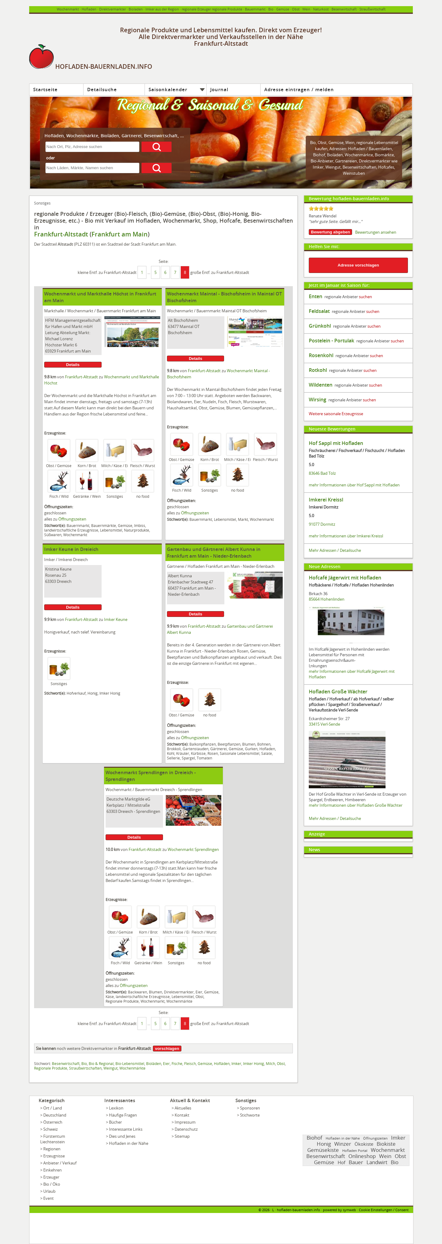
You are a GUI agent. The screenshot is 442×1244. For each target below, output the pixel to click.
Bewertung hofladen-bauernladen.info (349, 198)
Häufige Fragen (123, 1115)
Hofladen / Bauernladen (370, 148)
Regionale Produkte (50, 1068)
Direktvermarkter (112, 9)
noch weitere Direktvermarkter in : (94, 1048)
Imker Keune (115, 619)
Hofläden (222, 1063)
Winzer (342, 1143)
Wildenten (320, 384)
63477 (173, 326)
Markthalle (54, 311)
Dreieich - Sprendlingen (181, 789)
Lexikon (116, 1108)
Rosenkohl (321, 355)
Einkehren (52, 1170)
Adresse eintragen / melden (299, 89)
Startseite (45, 89)
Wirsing (317, 399)
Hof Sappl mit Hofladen (336, 443)
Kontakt (182, 1115)
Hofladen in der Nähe (128, 1143)
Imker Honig (253, 1063)
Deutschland (54, 1115)
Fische (177, 1063)
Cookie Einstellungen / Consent (384, 1209)
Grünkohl (320, 325)
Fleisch (190, 1063)
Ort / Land (52, 1108)
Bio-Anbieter (322, 161)
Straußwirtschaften (85, 1068)
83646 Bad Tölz (322, 473)
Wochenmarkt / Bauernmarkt (94, 311)
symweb (349, 1209)
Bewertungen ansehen (375, 232)
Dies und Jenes (122, 1136)
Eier (166, 1063)
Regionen (51, 1149)
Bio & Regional (101, 1063)
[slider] (321, 208)
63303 (50, 581)
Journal (219, 89)
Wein (306, 9)
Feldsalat (319, 311)
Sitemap (182, 1136)
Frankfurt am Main (119, 234)
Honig (324, 1143)
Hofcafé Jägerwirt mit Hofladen (345, 577)
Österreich (52, 1122)
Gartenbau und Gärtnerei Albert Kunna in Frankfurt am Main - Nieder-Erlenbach (214, 552)
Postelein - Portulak (331, 340)
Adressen (337, 148)
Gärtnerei (175, 566)
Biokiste (386, 1143)
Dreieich (80, 559)
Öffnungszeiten (72, 519)
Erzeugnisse (54, 1156)
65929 (50, 351)
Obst (322, 142)
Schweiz (50, 1129)
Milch (270, 1063)
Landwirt (376, 1162)
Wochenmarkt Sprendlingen (193, 849)
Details (72, 364)
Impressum (185, 1122)
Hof (341, 1162)
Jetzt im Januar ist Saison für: (339, 285)
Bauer (356, 1162)
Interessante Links (125, 1129)
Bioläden (335, 155)
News (314, 849)
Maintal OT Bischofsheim (244, 311)
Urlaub (49, 1191)
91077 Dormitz (322, 524)
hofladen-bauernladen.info (298, 1209)
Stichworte (250, 1115)
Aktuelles (183, 1108)
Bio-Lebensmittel (129, 1063)
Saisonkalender (168, 89)
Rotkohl (318, 370)
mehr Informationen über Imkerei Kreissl (346, 536)
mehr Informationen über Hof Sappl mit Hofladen (354, 485)
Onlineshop (362, 1156)
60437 (173, 588)
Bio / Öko (51, 1184)
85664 (314, 599)
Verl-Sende (330, 724)
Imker (49, 559)
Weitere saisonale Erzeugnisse (336, 413)
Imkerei (65, 559)
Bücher (115, 1122)
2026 (265, 1209)
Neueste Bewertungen (332, 429)
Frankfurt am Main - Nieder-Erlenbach (240, 566)
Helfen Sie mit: (324, 246)
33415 (314, 724)
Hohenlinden (332, 599)
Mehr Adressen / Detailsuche (335, 550)
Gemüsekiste (323, 1149)
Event (48, 1198)
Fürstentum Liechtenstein (52, 1139)
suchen (365, 296)
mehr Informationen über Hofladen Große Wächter (355, 805)
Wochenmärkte (359, 155)
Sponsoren (250, 1108)
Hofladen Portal (354, 1150)
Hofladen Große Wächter (338, 691)
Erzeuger (51, 1177)
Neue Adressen (324, 566)
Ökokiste (364, 1144)
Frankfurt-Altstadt (61, 234)
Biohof (319, 155)
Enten (315, 296)
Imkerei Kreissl (326, 499)
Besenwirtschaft (344, 9)
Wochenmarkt (68, 9)
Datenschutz (186, 1129)
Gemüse (282, 9)
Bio (270, 9)
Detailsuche (102, 89)
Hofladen (89, 9)
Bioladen (136, 9)
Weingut (110, 1068)
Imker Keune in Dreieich (71, 549)
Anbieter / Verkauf (59, 1163)
